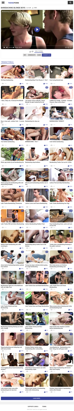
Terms (44, 406)
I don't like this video (32, 52)
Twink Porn (35, 409)
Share (39, 55)
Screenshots (31, 55)
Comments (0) (46, 55)
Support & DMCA (33, 406)
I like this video (30, 52)
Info (25, 55)
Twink (13, 3)
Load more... (37, 398)
